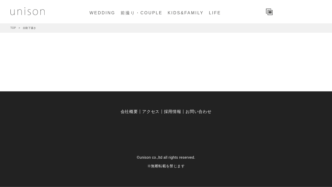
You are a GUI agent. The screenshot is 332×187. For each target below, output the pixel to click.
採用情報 (172, 111)
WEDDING (102, 13)
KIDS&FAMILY (186, 13)
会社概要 (129, 111)
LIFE (215, 13)
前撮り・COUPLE (142, 13)
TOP (13, 27)
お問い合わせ (198, 111)
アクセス (151, 111)
